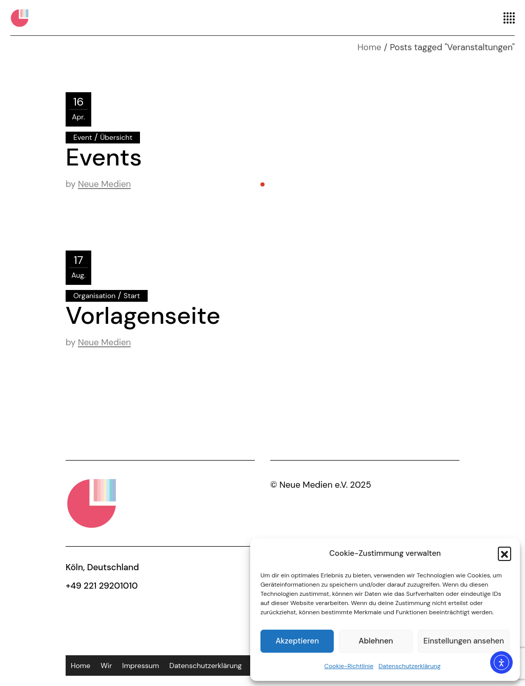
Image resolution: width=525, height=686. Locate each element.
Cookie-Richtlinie (349, 666)
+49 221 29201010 (102, 585)
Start (132, 295)
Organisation (94, 295)
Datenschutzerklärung (409, 666)
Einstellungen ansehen (463, 641)
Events (104, 157)
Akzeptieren (297, 641)
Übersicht (116, 137)
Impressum (140, 665)
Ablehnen (376, 641)
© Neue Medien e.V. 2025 (320, 484)
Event (82, 137)
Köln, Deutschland (102, 567)
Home (80, 665)
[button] (504, 553)
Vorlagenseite (143, 315)
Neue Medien (104, 184)
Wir (106, 665)
